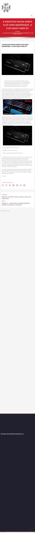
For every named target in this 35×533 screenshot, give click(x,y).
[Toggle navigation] (31, 15)
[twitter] (6, 185)
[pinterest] (17, 185)
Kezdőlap (17, 31)
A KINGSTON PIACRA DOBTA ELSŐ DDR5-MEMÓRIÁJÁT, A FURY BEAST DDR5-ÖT (18, 33)
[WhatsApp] (20, 185)
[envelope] (13, 185)
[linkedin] (10, 185)
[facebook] (3, 185)
